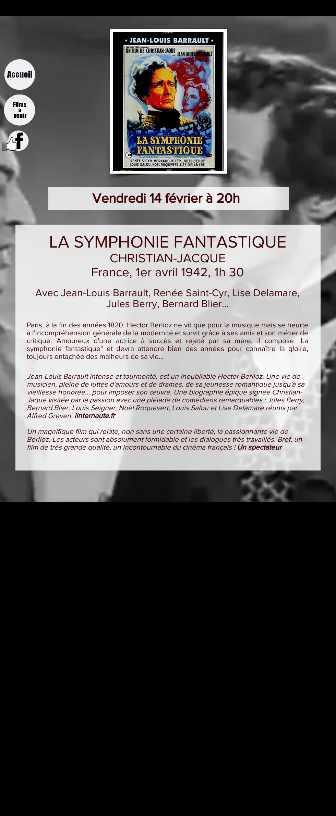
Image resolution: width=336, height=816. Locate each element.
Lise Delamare (264, 292)
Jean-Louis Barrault (104, 292)
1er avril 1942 (172, 272)
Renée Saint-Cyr (190, 292)
